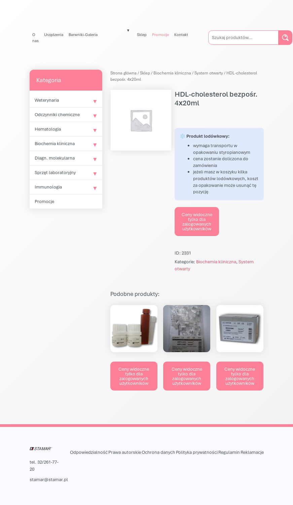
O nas (35, 37)
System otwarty (208, 73)
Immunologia (48, 187)
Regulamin (229, 452)
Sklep (142, 34)
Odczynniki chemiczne (57, 114)
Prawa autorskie (124, 452)
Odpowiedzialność (89, 452)
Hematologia (48, 129)
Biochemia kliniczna (55, 143)
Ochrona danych (158, 452)
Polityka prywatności (197, 452)
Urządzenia (53, 34)
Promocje (160, 34)
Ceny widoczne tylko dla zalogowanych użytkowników (197, 221)
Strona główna (123, 73)
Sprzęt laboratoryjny (55, 172)
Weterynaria (47, 100)
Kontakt (181, 34)
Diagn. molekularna (55, 158)
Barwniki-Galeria (83, 34)
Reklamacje (252, 452)
